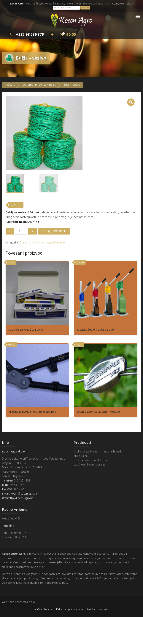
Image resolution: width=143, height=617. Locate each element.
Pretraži (85, 7)
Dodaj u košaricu (53, 231)
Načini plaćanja (43, 609)
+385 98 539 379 (26, 34)
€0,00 (67, 34)
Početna (10, 84)
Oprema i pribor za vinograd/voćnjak (45, 84)
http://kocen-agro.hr (21, 498)
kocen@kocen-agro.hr (122, 3)
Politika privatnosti (98, 609)
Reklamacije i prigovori (69, 609)
